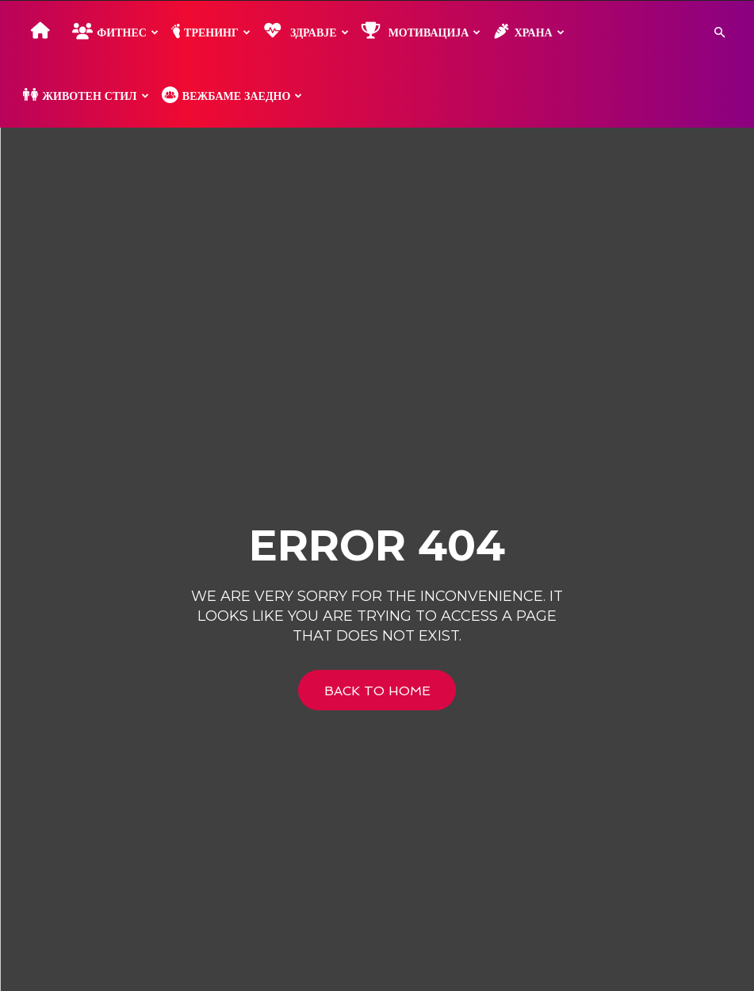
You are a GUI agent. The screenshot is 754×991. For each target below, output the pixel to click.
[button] (719, 32)
